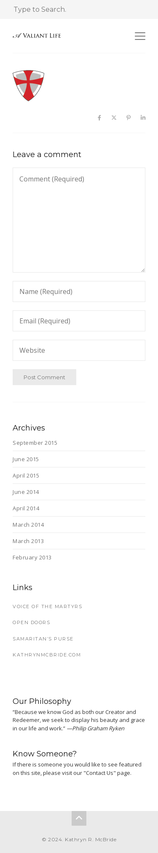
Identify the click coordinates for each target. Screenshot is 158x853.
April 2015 (26, 475)
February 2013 (32, 557)
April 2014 (26, 508)
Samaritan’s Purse (43, 639)
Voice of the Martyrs (47, 606)
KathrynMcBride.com (47, 655)
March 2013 (28, 541)
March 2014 (28, 524)
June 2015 (26, 459)
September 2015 (35, 442)
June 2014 (26, 492)
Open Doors (31, 622)
